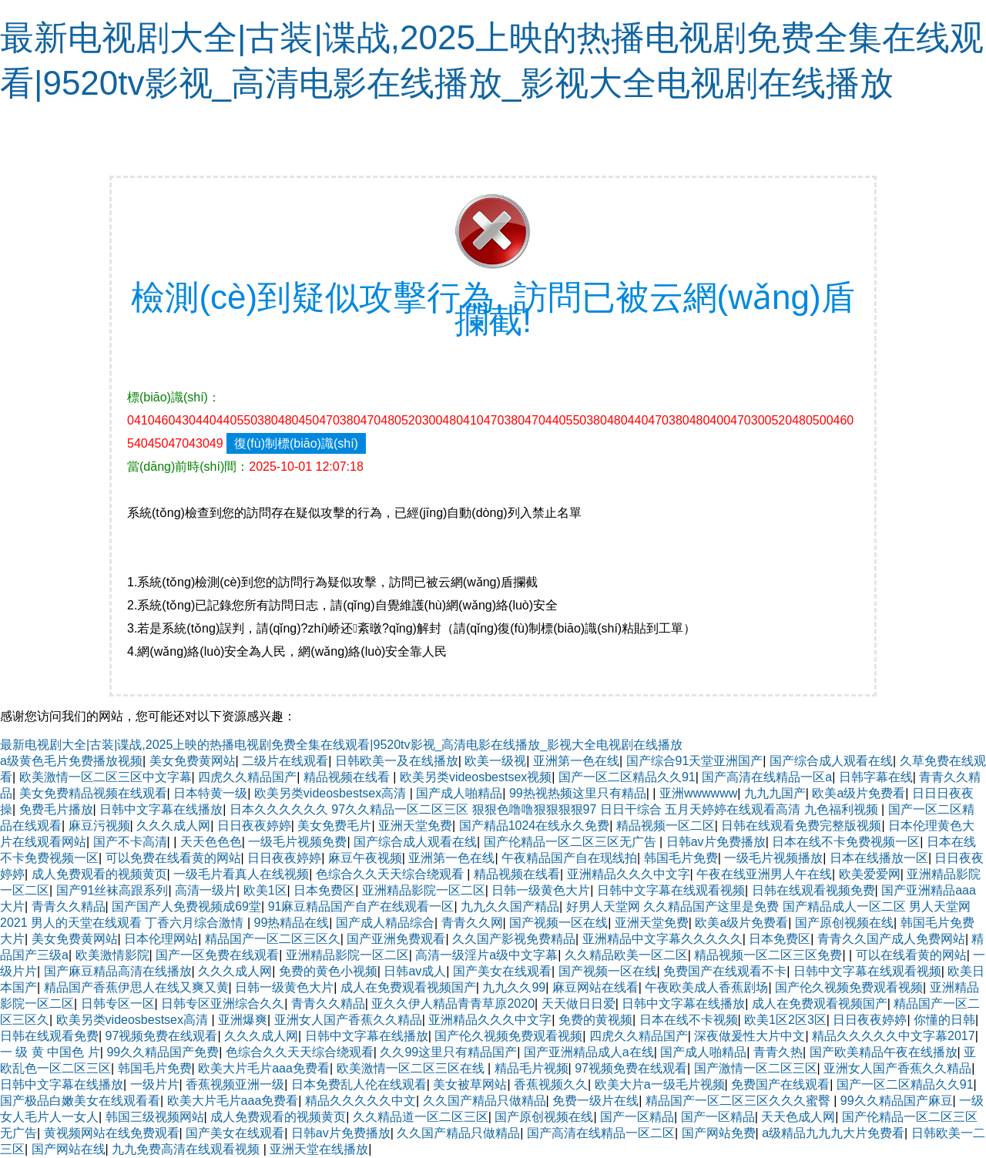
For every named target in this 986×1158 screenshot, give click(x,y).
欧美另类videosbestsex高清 (332, 793)
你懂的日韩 (944, 1019)
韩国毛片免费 (681, 857)
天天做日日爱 (578, 1003)
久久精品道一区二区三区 (420, 1116)
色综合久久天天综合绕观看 (391, 874)
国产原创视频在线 (844, 922)
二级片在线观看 (285, 760)
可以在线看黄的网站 (911, 955)
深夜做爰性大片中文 (749, 1035)
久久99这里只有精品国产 (448, 1052)
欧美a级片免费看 (858, 793)
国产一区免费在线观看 (217, 955)
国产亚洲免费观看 (396, 938)
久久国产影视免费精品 (513, 938)
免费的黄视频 (595, 1019)
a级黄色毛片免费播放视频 (71, 760)
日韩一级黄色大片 (540, 890)
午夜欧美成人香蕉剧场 (706, 987)
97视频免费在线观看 (162, 1035)
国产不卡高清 (130, 841)
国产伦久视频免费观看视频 (849, 987)
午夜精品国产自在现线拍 (569, 857)
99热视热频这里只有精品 (577, 793)
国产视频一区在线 (558, 922)
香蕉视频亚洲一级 (235, 1084)
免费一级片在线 (595, 1100)
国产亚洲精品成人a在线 (589, 1052)
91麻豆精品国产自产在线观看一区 (361, 906)
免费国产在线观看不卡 (724, 971)
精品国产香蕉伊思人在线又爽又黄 (136, 987)
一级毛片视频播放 (773, 857)
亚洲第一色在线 (576, 760)
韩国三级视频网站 (155, 1116)
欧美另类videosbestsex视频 (476, 777)
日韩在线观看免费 (49, 1035)
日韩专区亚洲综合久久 (222, 1003)
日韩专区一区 (118, 1003)
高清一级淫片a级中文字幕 (486, 955)
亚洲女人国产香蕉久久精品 (348, 1019)
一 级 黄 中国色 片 (50, 1052)
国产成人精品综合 (385, 922)
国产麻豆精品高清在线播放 (118, 971)
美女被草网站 (470, 1084)
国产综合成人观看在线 (831, 760)
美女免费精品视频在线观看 (93, 793)
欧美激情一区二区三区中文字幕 (105, 777)
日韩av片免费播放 (716, 841)
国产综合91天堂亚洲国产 (694, 760)
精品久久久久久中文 (360, 1100)
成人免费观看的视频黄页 (99, 874)
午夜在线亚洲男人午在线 (764, 874)
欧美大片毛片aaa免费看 (264, 1068)
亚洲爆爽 (242, 1019)
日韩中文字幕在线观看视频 (671, 890)
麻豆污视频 (99, 825)
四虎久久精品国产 (247, 777)
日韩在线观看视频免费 (813, 890)
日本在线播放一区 (879, 857)
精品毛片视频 (531, 1068)
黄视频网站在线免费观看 (111, 1133)
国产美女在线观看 (502, 971)
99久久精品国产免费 (162, 1052)
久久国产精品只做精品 (484, 1100)
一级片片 (154, 1084)
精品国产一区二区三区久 (272, 938)
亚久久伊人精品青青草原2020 (453, 1003)
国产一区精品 (637, 1116)
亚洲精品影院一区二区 (423, 890)
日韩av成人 (415, 971)
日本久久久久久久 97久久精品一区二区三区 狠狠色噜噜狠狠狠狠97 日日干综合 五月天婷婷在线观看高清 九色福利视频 (555, 809)
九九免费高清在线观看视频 (187, 1149)
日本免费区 (324, 890)
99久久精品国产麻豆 (896, 1100)
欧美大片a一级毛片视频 (660, 1084)
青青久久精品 (69, 906)
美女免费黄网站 (192, 760)
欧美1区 (265, 890)
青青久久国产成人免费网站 (891, 938)
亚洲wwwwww (698, 793)
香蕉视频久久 (551, 1084)
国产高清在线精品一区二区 (601, 1133)
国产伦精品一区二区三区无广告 (571, 841)
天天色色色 (211, 841)
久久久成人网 (173, 825)
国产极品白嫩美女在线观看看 (80, 1100)
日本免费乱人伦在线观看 (359, 1084)
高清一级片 (205, 890)
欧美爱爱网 (869, 874)
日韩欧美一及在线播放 (396, 760)
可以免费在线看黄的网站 (173, 857)
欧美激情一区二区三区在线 (412, 1068)
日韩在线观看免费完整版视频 (801, 825)
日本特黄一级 (210, 793)
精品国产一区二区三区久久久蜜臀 (739, 1100)
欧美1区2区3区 (785, 1019)
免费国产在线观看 (780, 1084)
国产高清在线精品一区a (767, 777)
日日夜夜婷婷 (254, 825)
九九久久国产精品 (510, 906)
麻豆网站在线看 (595, 987)
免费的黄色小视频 (328, 971)
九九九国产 (775, 793)
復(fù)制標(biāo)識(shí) (296, 443)
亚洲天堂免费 (415, 825)
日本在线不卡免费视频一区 (846, 841)
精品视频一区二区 (665, 825)
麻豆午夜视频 (365, 857)
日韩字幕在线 (876, 777)
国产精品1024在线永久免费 (534, 825)
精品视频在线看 (348, 777)
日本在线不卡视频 (688, 1019)
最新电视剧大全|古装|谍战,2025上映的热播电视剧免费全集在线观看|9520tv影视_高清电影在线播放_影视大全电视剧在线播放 (341, 744)
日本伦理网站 (161, 938)
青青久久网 (472, 922)
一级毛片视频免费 (297, 841)
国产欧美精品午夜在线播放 (883, 1052)
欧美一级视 (495, 760)
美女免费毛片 (334, 825)
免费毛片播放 (56, 809)
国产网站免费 (719, 1133)
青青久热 (778, 1052)
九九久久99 (513, 987)
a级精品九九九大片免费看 (833, 1133)
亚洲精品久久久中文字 (628, 874)
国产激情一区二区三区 (755, 1068)
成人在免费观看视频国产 (408, 987)
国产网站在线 (69, 1149)
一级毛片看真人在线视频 (241, 874)
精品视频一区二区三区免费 (768, 955)
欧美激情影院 (112, 955)
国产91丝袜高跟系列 (112, 890)
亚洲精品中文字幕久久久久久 (662, 938)
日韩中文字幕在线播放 (161, 809)
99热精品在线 (292, 922)
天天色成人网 (798, 1116)
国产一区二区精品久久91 (627, 777)
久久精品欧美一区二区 (626, 955)
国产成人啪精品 (459, 793)
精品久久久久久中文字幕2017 (893, 1035)
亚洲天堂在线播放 (319, 1149)
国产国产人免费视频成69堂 (186, 906)
